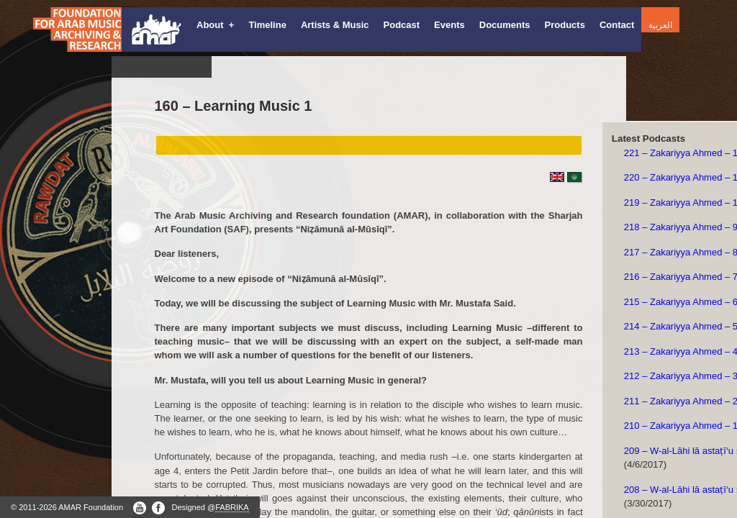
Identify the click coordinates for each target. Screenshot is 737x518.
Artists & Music (335, 24)
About (215, 24)
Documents (504, 24)
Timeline (267, 24)
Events (449, 24)
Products (565, 24)
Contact (617, 24)
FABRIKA (231, 507)
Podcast (402, 24)
